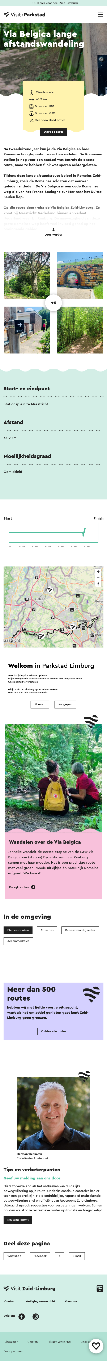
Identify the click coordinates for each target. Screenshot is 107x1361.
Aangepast (65, 704)
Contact (10, 1301)
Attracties (47, 930)
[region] (53, 630)
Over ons (71, 1301)
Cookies (86, 1341)
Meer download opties (50, 120)
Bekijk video (22, 887)
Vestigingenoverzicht (40, 1301)
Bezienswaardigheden (80, 930)
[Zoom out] (98, 578)
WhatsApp (14, 1256)
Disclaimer (11, 1341)
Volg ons (9, 1315)
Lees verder (53, 232)
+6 (53, 303)
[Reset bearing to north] (98, 584)
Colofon (32, 1341)
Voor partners (13, 1351)
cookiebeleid (40, 692)
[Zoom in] (98, 572)
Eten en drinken (18, 930)
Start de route (54, 131)
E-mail (77, 1256)
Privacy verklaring (59, 1341)
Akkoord (40, 704)
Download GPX (45, 113)
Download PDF (44, 106)
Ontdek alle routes (53, 1031)
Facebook (40, 1256)
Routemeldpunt (18, 1219)
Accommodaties (18, 941)
